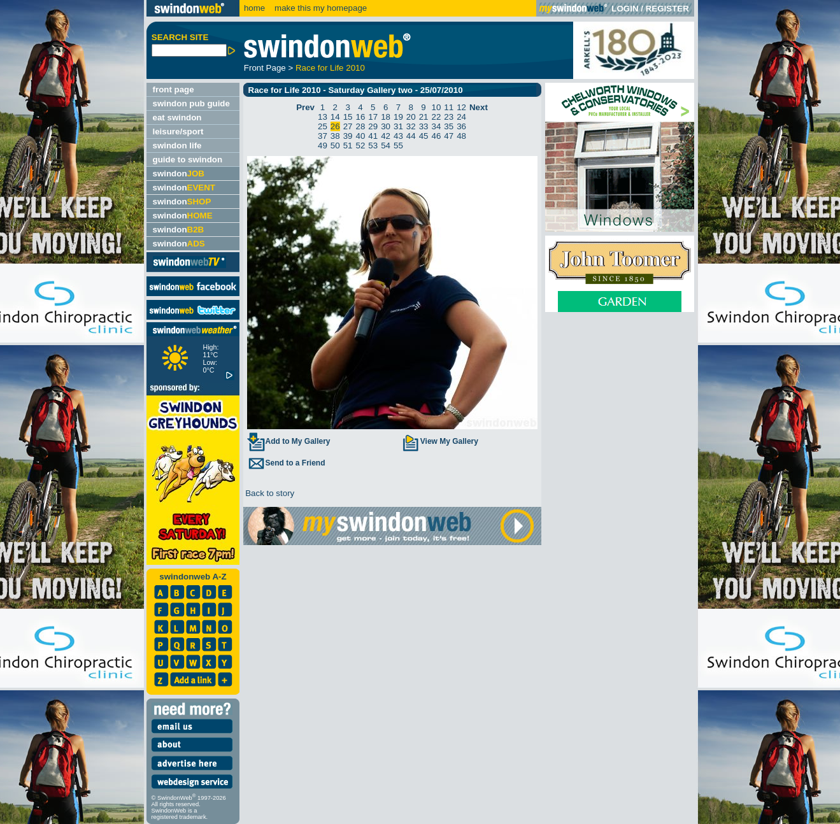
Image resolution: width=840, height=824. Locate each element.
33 (424, 126)
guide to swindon (188, 159)
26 (335, 126)
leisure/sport (178, 131)
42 (385, 136)
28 (361, 126)
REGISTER (667, 8)
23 (448, 117)
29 (373, 126)
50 (335, 145)
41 (373, 136)
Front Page (265, 68)
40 (361, 136)
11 (448, 107)
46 (436, 136)
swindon (178, 173)
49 (322, 145)
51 (348, 145)
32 (411, 126)
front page (173, 89)
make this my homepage (319, 8)
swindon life (177, 145)
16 (361, 117)
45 (424, 136)
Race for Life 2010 (330, 68)
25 (322, 126)
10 (436, 107)
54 (385, 145)
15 (348, 117)
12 (461, 107)
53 (373, 145)
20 (411, 117)
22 (436, 117)
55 (398, 145)
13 (322, 117)
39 (348, 136)
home (254, 8)
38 (335, 136)
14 (335, 117)
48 (461, 136)
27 (348, 126)
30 (385, 126)
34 (436, 126)
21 (424, 117)
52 (361, 145)
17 (373, 117)
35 (448, 126)
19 (398, 117)
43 (398, 136)
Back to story (269, 493)
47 (448, 136)
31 (398, 126)
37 (322, 136)
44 (411, 136)
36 (461, 126)
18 (385, 117)
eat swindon (177, 117)
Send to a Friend (285, 462)
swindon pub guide (191, 103)
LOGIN (624, 8)
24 (461, 117)
